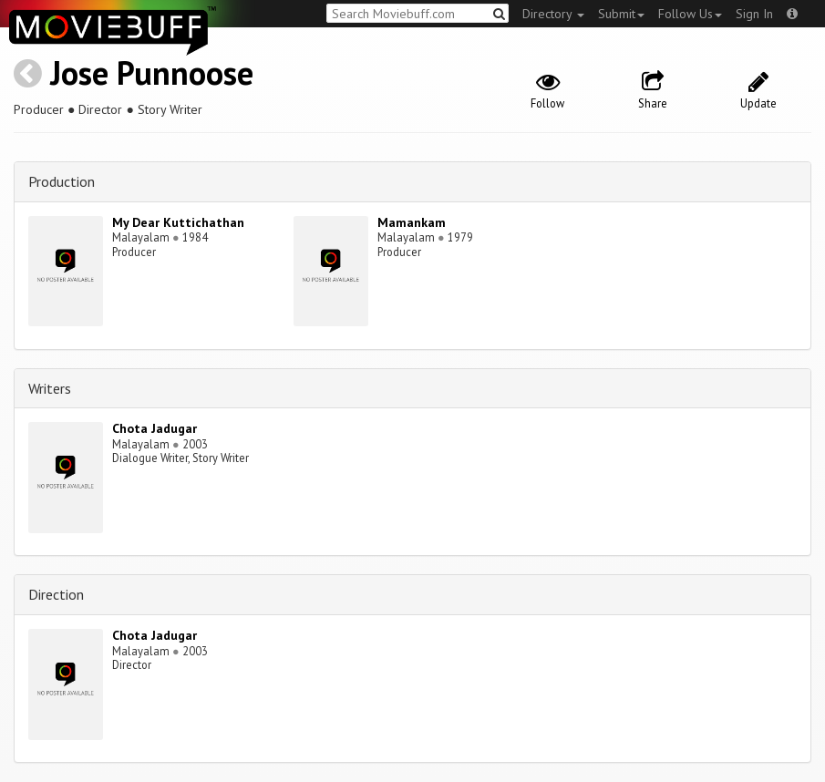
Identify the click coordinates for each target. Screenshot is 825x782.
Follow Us (690, 13)
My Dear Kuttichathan (178, 222)
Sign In (754, 13)
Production (61, 181)
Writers (49, 388)
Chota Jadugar (154, 428)
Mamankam (411, 222)
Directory (553, 13)
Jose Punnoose (151, 72)
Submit (621, 13)
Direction (56, 594)
